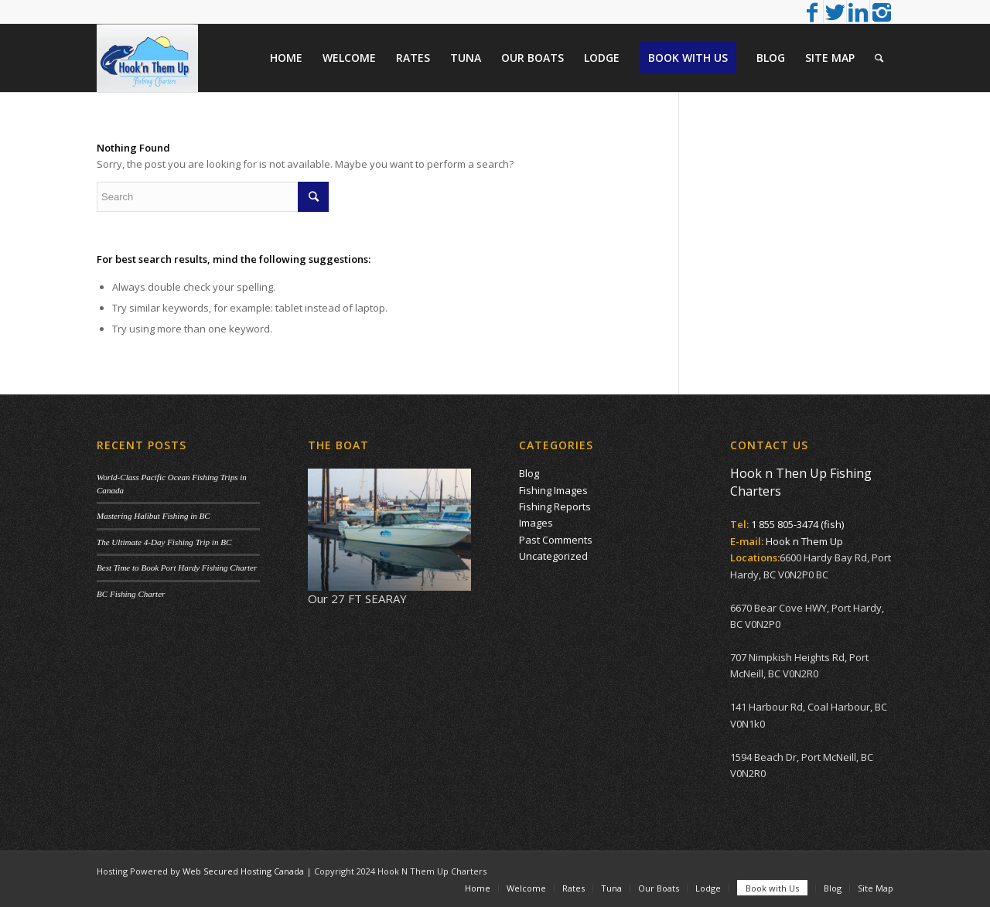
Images (536, 523)
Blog (529, 473)
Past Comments (555, 540)
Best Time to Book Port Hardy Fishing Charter (177, 567)
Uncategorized (553, 556)
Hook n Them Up (804, 541)
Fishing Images (553, 490)
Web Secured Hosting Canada (243, 871)
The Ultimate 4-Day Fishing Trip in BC (164, 542)
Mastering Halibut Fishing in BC (153, 515)
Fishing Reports (555, 506)
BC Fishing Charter (131, 593)
